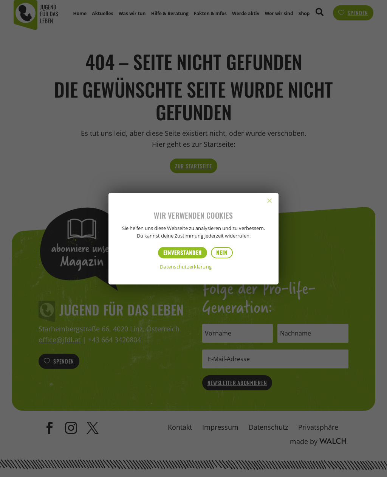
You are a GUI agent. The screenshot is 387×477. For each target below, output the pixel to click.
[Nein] (269, 200)
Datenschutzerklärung (186, 267)
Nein (222, 252)
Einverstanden (182, 252)
